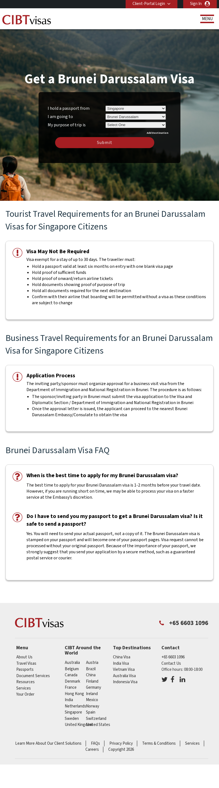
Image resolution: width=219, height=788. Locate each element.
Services (23, 688)
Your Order (25, 694)
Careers (92, 749)
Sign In (196, 4)
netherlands (75, 706)
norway (92, 706)
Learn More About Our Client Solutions (48, 743)
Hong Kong (74, 694)
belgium (72, 669)
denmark (72, 681)
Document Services (33, 676)
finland (92, 681)
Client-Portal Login (149, 4)
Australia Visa (124, 676)
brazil (91, 669)
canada (71, 675)
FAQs (95, 743)
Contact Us (171, 663)
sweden (72, 719)
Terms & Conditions (159, 743)
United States (98, 725)
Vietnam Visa (124, 669)
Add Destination (157, 133)
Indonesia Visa (125, 682)
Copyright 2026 (121, 749)
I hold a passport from (69, 108)
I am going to (60, 117)
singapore (73, 712)
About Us (24, 657)
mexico (92, 700)
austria (92, 663)
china (91, 675)
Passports (25, 669)
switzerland (96, 719)
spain (90, 712)
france (71, 687)
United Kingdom (79, 725)
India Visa (121, 663)
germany (93, 687)
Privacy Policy (121, 743)
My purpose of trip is (67, 124)
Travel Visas (26, 663)
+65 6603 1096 (173, 657)
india (69, 700)
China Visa (121, 657)
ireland (92, 694)
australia (72, 663)
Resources (25, 682)
